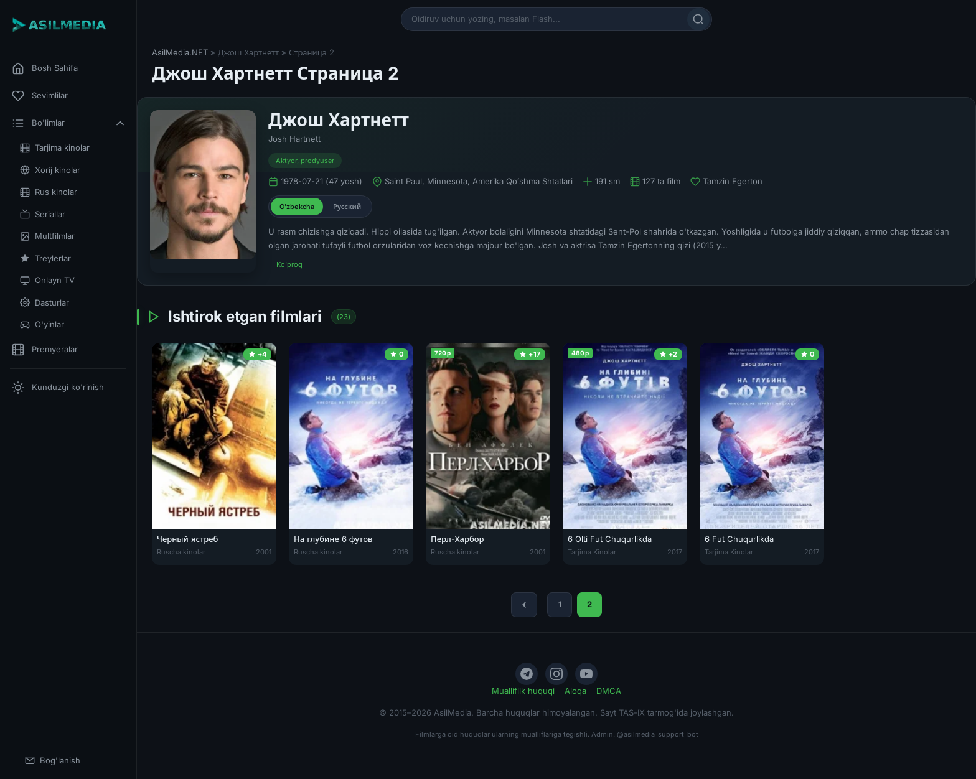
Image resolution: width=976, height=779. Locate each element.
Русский (347, 206)
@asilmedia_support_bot (657, 734)
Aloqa (575, 691)
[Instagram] (556, 674)
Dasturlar (44, 302)
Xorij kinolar (50, 170)
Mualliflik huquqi (523, 691)
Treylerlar (45, 258)
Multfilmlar (47, 236)
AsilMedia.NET (180, 52)
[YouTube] (586, 674)
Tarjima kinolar (55, 147)
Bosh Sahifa (45, 68)
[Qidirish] (698, 19)
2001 (263, 552)
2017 (674, 552)
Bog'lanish (52, 760)
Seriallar (42, 214)
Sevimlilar (40, 96)
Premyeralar (45, 349)
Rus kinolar (48, 192)
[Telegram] (526, 674)
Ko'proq (289, 264)
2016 (400, 552)
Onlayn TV (47, 280)
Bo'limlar (69, 123)
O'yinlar (42, 324)
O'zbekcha (296, 206)
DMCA (608, 691)
